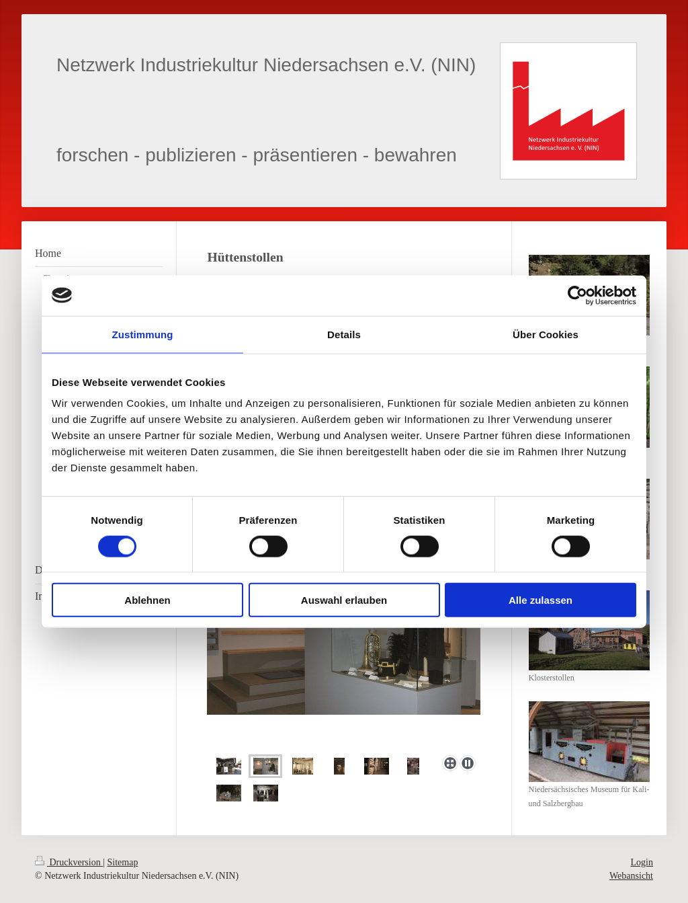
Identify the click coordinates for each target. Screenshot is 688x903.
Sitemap (123, 862)
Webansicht (631, 876)
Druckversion (69, 862)
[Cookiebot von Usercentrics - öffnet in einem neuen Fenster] (577, 295)
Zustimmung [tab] (142, 334)
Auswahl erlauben (344, 600)
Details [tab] (344, 334)
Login (642, 862)
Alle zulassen (540, 600)
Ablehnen (147, 600)
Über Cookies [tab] (545, 334)
